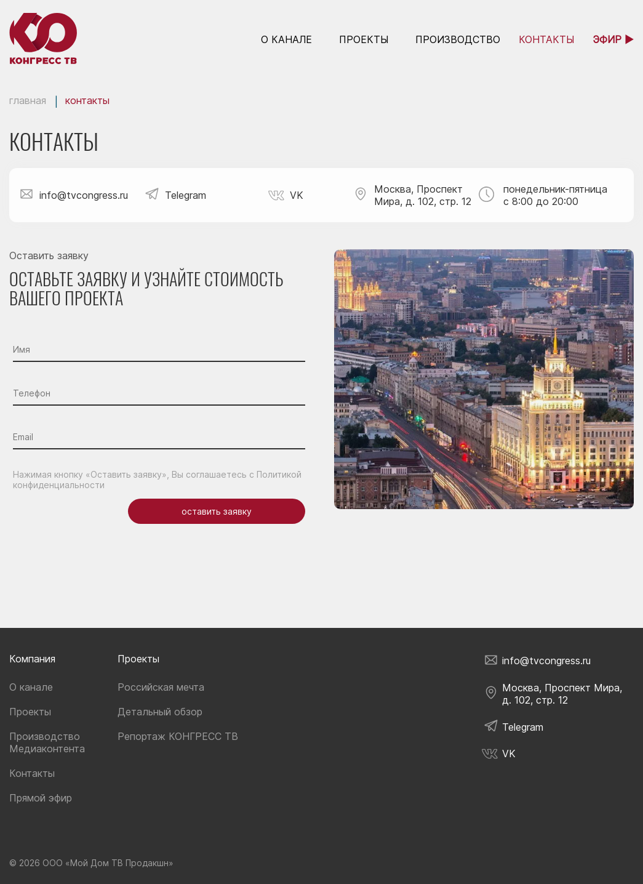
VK (293, 195)
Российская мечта (161, 687)
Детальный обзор (160, 711)
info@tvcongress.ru (83, 195)
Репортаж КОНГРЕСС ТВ (178, 736)
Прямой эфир (40, 798)
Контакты (32, 773)
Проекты (363, 39)
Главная (27, 100)
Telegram (185, 195)
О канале (31, 687)
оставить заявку (217, 511)
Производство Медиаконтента (46, 742)
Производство (457, 39)
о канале (286, 39)
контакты (546, 39)
